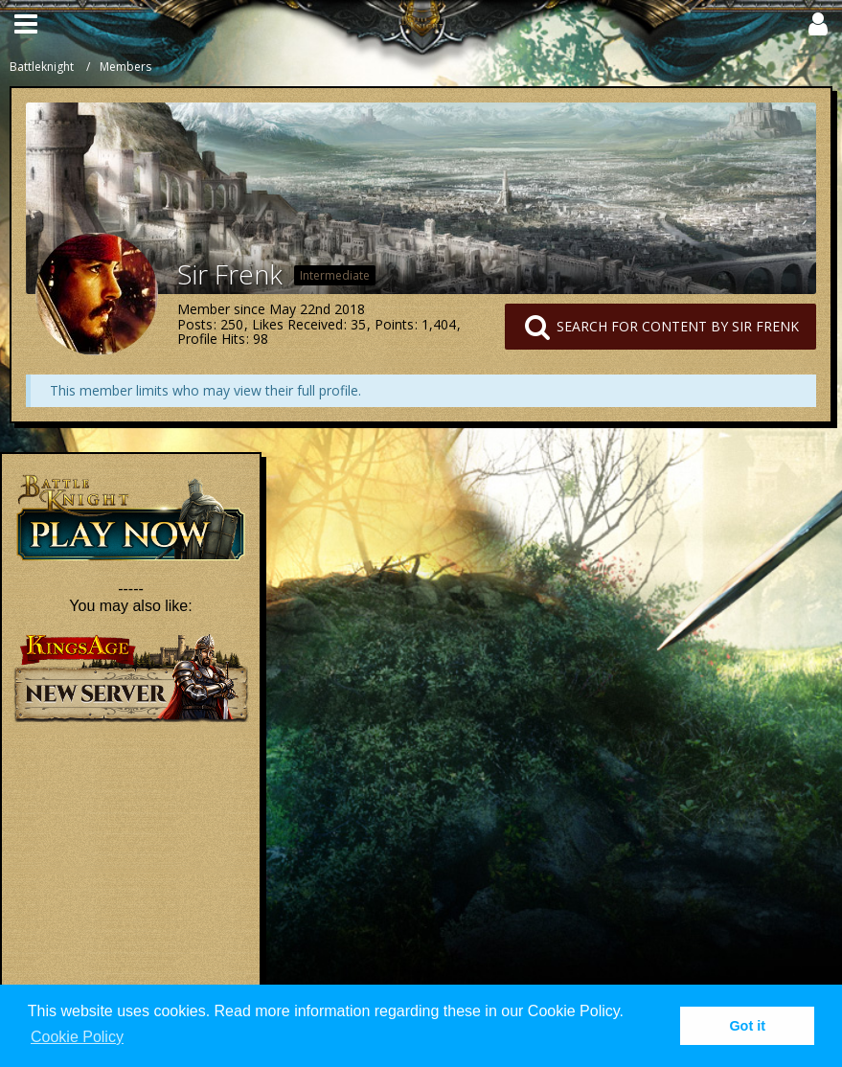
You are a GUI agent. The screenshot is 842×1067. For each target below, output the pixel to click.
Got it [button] (747, 1025)
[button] (26, 24)
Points (394, 324)
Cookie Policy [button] (77, 1037)
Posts (195, 324)
